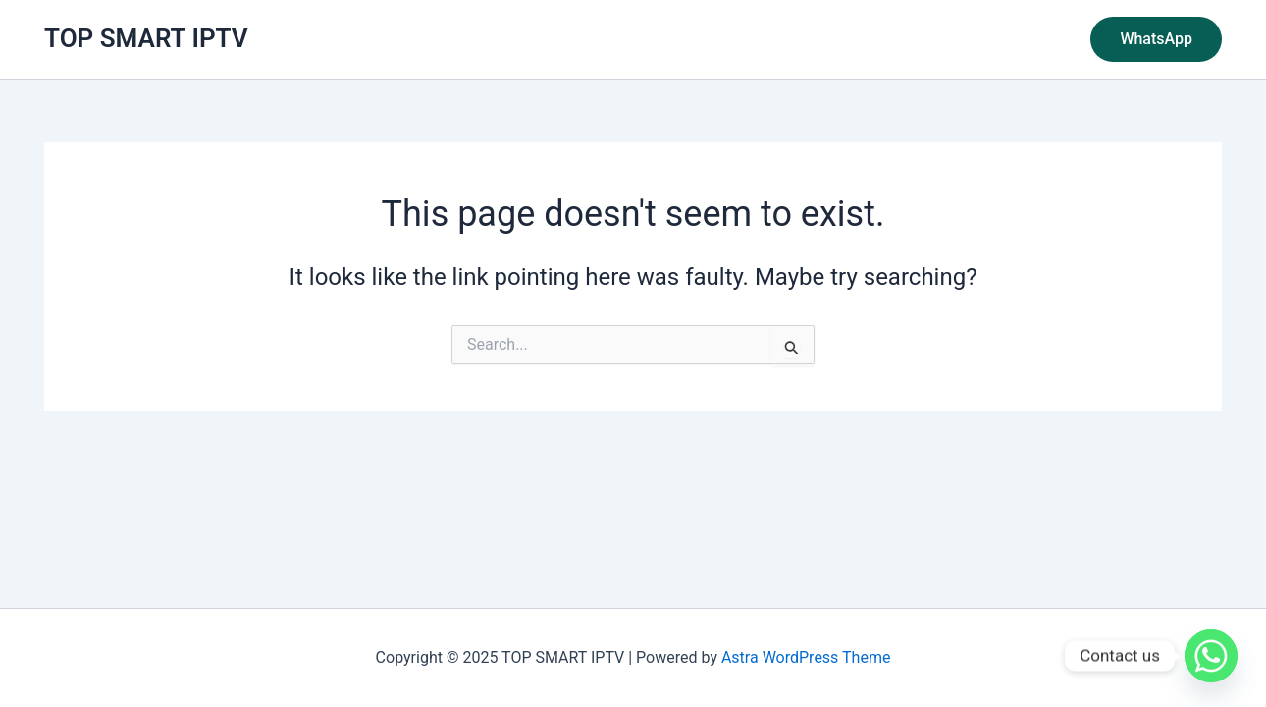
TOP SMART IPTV (146, 38)
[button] (1156, 39)
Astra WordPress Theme (805, 657)
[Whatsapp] (1211, 655)
